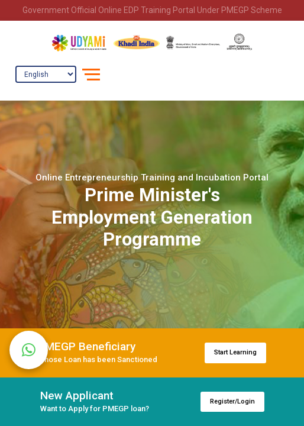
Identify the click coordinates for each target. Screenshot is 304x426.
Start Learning (235, 352)
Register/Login (232, 401)
